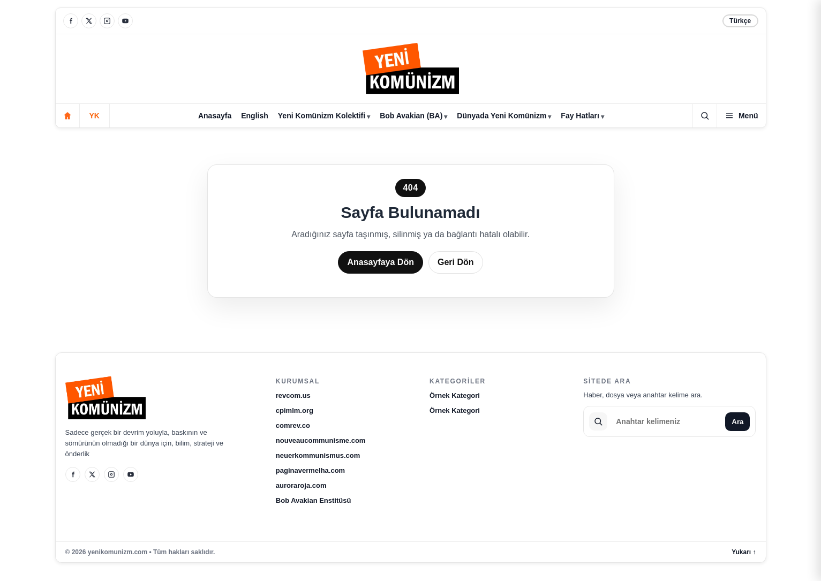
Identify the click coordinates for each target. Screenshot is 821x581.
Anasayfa (214, 115)
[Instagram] (107, 20)
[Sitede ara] (666, 421)
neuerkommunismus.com (318, 455)
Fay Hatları (580, 115)
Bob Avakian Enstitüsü (313, 500)
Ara (737, 422)
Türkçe (740, 21)
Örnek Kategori (455, 395)
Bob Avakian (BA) (411, 115)
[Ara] (705, 115)
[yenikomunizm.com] (411, 70)
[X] (88, 20)
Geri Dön (456, 262)
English (254, 115)
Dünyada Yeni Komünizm (501, 115)
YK (94, 115)
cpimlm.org (294, 410)
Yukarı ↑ (744, 552)
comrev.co (293, 425)
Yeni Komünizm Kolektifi (321, 115)
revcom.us (293, 395)
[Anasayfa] (67, 115)
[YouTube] (125, 20)
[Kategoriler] (741, 115)
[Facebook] (70, 20)
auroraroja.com (301, 485)
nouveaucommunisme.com (321, 440)
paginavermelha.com (310, 470)
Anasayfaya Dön (380, 262)
